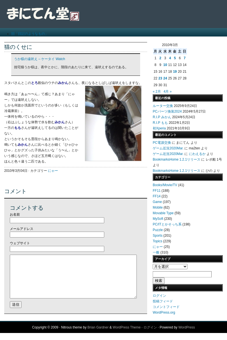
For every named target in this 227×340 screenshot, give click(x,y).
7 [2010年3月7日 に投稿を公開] (185, 58)
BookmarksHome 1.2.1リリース (176, 159)
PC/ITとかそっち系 (167, 224)
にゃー (53, 171)
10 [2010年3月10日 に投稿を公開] (165, 65)
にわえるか (197, 154)
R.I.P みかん (162, 117)
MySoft (158, 219)
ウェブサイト (20, 243)
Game (157, 202)
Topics (157, 241)
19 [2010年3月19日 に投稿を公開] (175, 72)
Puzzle (158, 230)
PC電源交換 (162, 143)
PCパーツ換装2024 (167, 111)
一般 (156, 252)
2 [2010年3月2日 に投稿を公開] (160, 58)
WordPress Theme (127, 334)
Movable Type (163, 213)
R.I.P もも (160, 123)
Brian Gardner (97, 334)
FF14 (157, 196)
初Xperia (159, 128)
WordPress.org (164, 312)
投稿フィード (163, 301)
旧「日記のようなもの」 (29, 34)
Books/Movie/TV (165, 185)
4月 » (168, 91)
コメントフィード (166, 307)
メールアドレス (21, 229)
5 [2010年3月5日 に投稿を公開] (175, 58)
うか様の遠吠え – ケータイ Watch (39, 59)
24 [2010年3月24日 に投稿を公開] (165, 78)
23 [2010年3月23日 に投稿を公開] (160, 78)
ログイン (159, 296)
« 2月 (157, 91)
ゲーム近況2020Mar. (168, 148)
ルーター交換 (163, 106)
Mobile (158, 207)
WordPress (186, 334)
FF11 (157, 191)
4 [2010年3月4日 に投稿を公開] (170, 58)
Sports (158, 236)
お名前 (15, 214)
